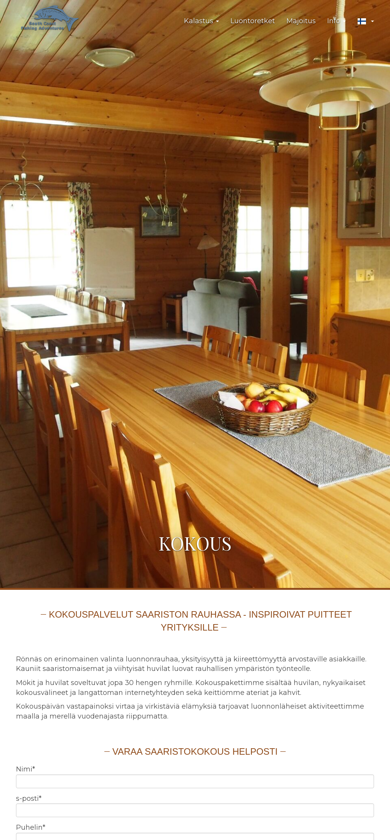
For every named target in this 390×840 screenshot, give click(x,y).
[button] (366, 21)
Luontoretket (252, 21)
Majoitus (301, 21)
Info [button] (336, 21)
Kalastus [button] (201, 21)
